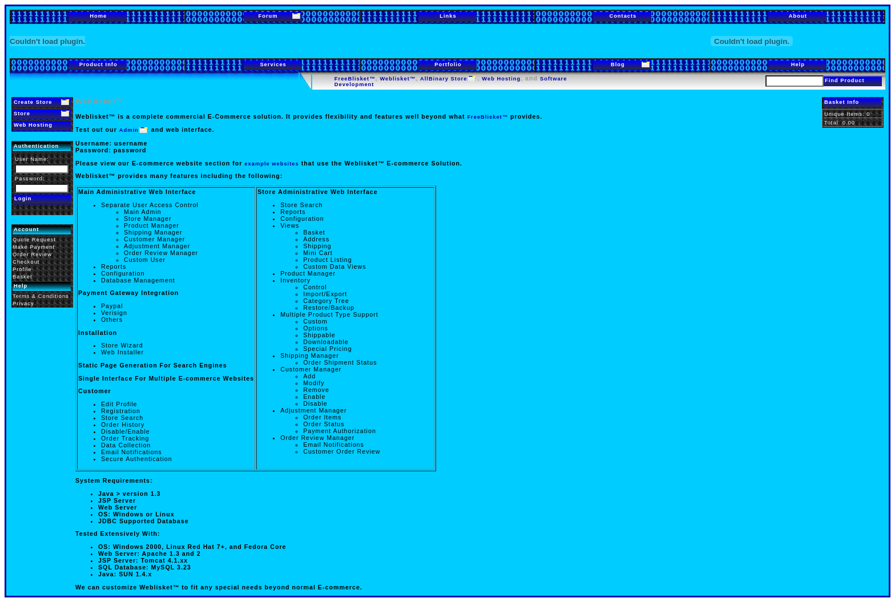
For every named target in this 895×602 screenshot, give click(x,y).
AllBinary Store (443, 79)
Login (22, 198)
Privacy (23, 303)
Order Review (32, 254)
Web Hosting (501, 79)
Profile (22, 269)
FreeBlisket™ (355, 79)
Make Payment (34, 247)
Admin (129, 130)
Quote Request (34, 240)
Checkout (26, 262)
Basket (23, 277)
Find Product (845, 80)
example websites (271, 164)
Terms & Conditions (41, 296)
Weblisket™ (398, 79)
